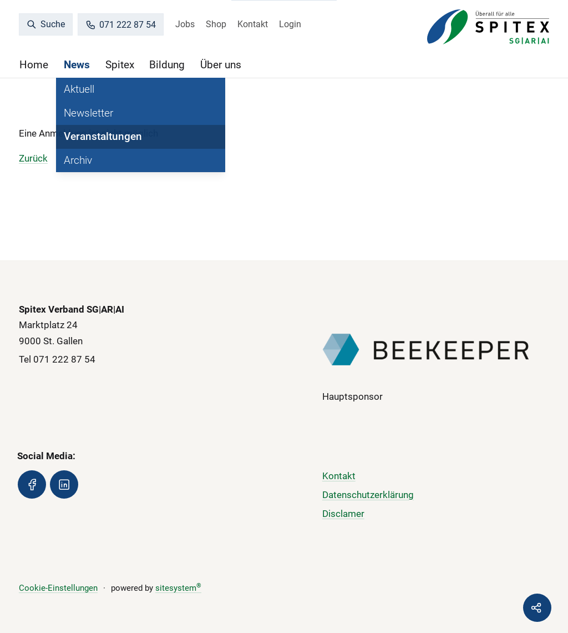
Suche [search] (46, 24)
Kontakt (252, 24)
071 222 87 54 (120, 24)
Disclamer (343, 513)
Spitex (119, 64)
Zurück (33, 158)
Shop (216, 24)
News (77, 64)
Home (33, 64)
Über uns (220, 64)
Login (290, 24)
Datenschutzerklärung (368, 494)
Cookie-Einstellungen (58, 588)
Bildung (167, 64)
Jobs (185, 24)
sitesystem (178, 588)
